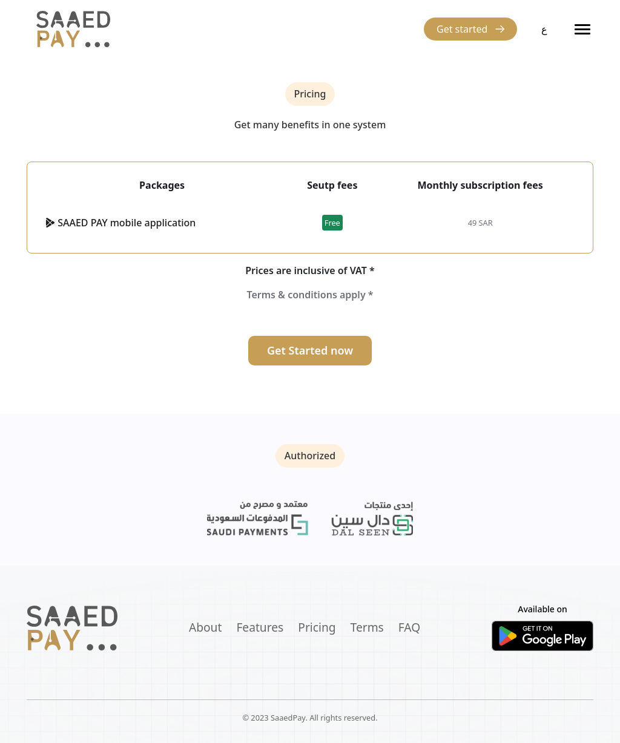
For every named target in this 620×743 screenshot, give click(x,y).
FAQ (409, 627)
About (205, 627)
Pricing (316, 627)
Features (259, 627)
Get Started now (310, 350)
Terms (367, 627)
